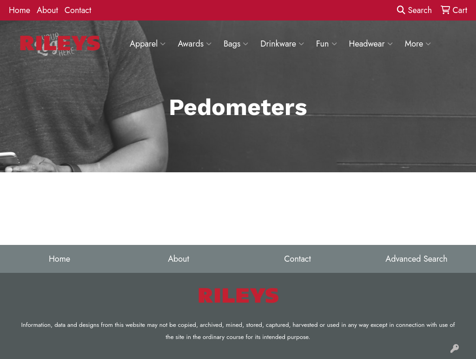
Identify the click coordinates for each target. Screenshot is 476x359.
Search (414, 10)
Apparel (147, 44)
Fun (326, 44)
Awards (195, 44)
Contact (78, 10)
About (47, 10)
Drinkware (282, 44)
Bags (236, 44)
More (418, 44)
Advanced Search (416, 259)
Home (19, 10)
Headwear (371, 44)
